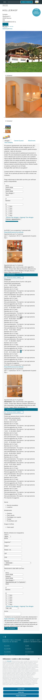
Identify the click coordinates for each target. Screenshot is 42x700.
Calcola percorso (7, 28)
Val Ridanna (7, 651)
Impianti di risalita (9, 654)
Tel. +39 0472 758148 (8, 26)
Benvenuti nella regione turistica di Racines (11, 640)
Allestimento (31, 140)
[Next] (5, 637)
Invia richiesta (9, 142)
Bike (26, 654)
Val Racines (7, 648)
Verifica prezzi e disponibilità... (11, 221)
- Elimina (12, 217)
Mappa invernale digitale (36, 11)
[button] (38, 658)
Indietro (5, 5)
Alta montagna (29, 651)
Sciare (27, 645)
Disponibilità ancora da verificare (13, 232)
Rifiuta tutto (21, 692)
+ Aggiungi (26, 217)
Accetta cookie (21, 688)
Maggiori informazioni (21, 695)
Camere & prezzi (19, 140)
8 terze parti (9, 661)
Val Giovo (7, 645)
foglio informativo (9, 619)
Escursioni (28, 648)
